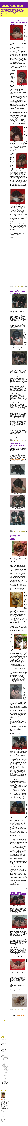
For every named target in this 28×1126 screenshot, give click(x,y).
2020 (3, 1046)
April (4, 1080)
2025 (3, 1040)
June (4, 1064)
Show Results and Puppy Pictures (5, 1067)
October (4, 1059)
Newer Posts (12, 1013)
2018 (3, 1049)
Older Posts (24, 1013)
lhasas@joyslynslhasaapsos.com (17, 459)
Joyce (3, 1099)
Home (18, 1013)
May (4, 1065)
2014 (3, 1054)
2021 (3, 1045)
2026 (3, 1039)
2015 (3, 1052)
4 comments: (22, 440)
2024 (3, 1042)
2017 (3, 1050)
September (5, 1060)
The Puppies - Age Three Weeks (5, 1073)
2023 (3, 1043)
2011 (3, 1084)
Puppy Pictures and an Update (5, 1076)
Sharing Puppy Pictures (18, 894)
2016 (3, 1051)
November (5, 1058)
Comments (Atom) (20, 1015)
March (4, 1081)
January (4, 1083)
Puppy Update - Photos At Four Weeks (17, 292)
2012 (3, 1056)
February (5, 1082)
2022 (3, 1044)
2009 (3, 1087)
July (4, 1063)
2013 (3, 1055)
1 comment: (23, 286)
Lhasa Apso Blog (12, 5)
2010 (3, 1085)
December (5, 1057)
